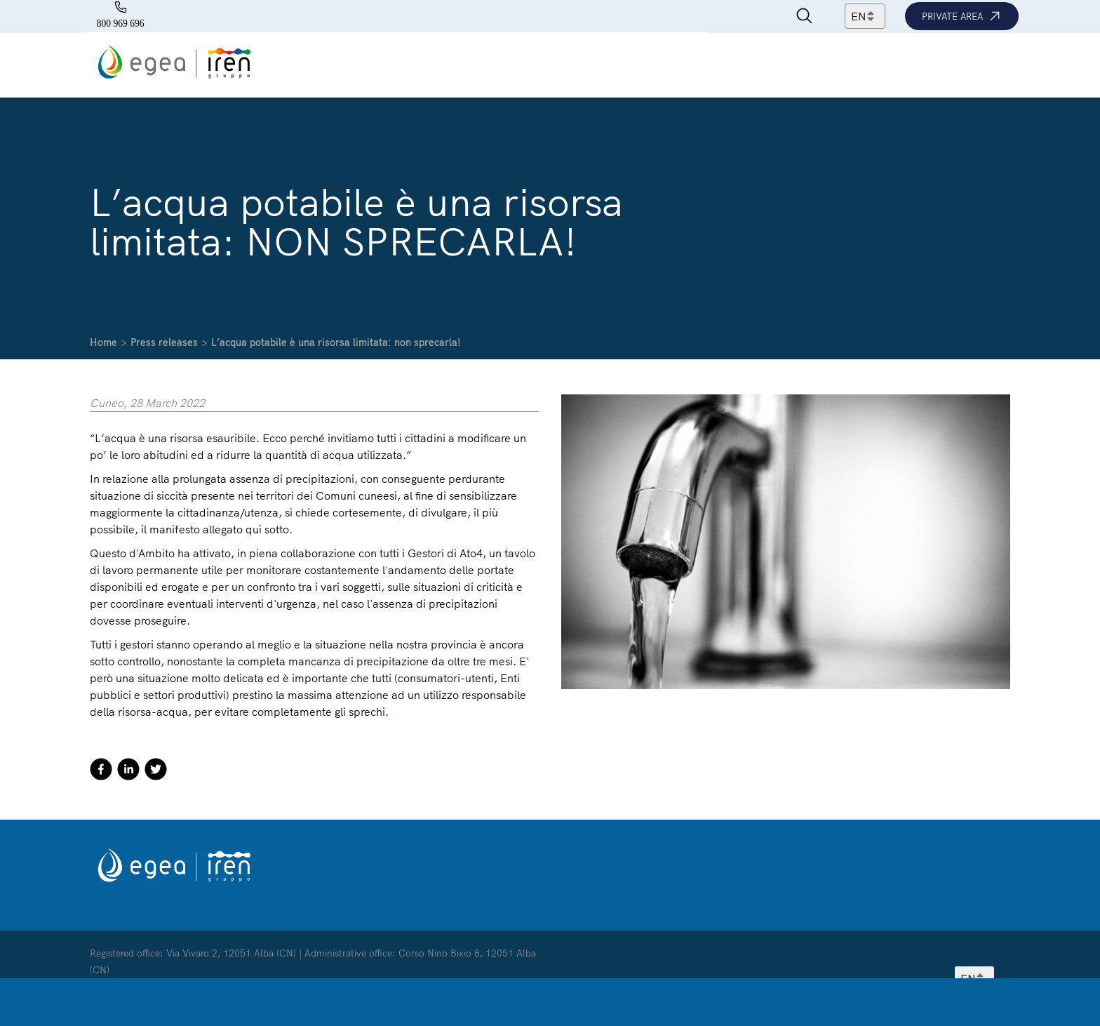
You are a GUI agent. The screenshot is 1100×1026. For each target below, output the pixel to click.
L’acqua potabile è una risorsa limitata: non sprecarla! (336, 342)
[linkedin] (128, 771)
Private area (962, 16)
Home (103, 342)
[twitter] (156, 771)
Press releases (164, 342)
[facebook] (101, 771)
